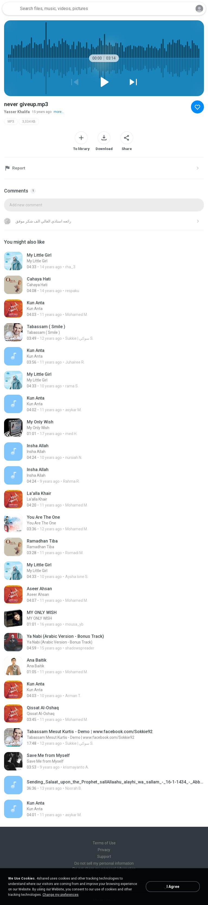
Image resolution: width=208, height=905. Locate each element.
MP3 (11, 121)
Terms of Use (104, 843)
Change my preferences (61, 895)
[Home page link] (10, 9)
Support (104, 856)
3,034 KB (28, 121)
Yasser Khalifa (17, 112)
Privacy (104, 850)
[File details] (104, 261)
